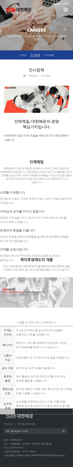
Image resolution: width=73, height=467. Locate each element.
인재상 (22, 55)
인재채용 (49, 55)
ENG (66, 4)
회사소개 (8, 424)
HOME (57, 4)
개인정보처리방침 (26, 424)
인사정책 (35, 55)
